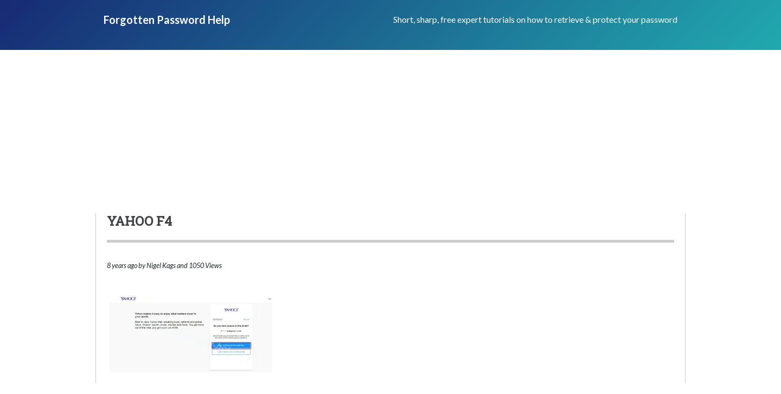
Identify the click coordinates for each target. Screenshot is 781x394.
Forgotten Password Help (167, 19)
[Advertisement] (390, 131)
